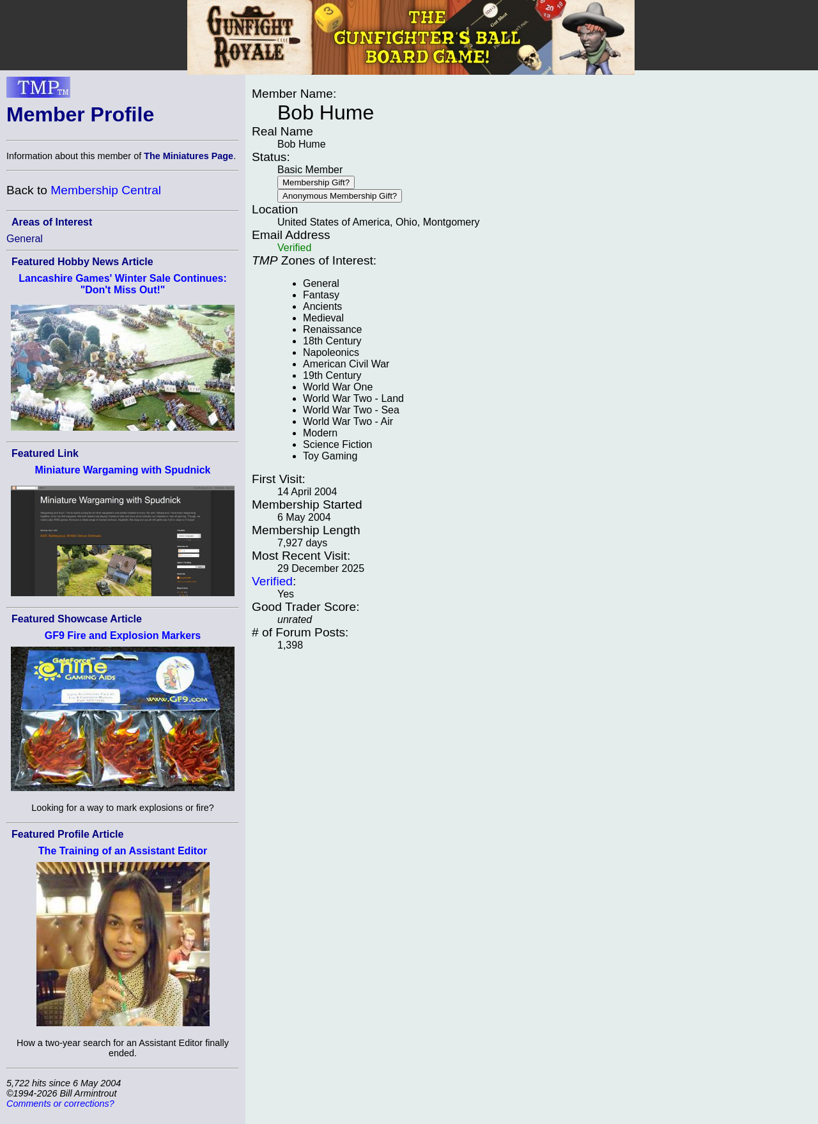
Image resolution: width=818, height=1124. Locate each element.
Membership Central (105, 190)
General (24, 238)
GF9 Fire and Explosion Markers (123, 635)
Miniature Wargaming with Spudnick (123, 470)
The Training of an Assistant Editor (122, 850)
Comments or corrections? (60, 1103)
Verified (272, 581)
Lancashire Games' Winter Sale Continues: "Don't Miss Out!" (123, 284)
